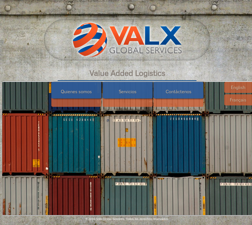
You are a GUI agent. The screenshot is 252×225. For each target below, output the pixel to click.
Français (238, 100)
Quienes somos (76, 91)
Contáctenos (178, 91)
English (238, 87)
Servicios (128, 91)
